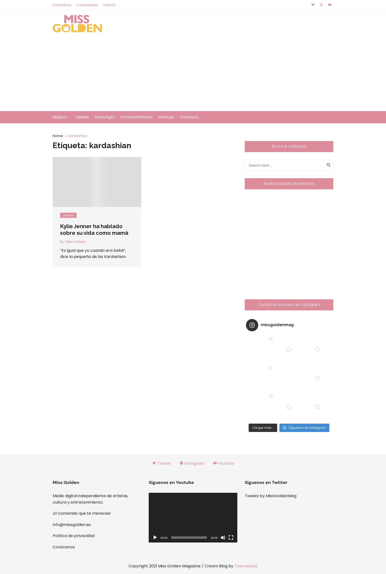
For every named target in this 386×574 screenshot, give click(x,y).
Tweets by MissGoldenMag (270, 496)
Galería (109, 4)
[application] (193, 518)
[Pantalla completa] (230, 537)
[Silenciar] (223, 537)
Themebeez (246, 566)
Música (59, 117)
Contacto (189, 117)
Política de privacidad (74, 536)
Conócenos (64, 547)
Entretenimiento (136, 117)
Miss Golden (76, 241)
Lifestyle (166, 117)
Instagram (192, 463)
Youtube (223, 463)
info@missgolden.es (72, 524)
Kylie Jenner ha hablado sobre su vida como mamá (94, 229)
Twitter (161, 463)
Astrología (105, 117)
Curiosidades (87, 4)
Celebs (82, 117)
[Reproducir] (155, 537)
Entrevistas (62, 4)
